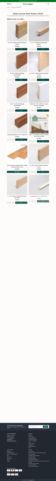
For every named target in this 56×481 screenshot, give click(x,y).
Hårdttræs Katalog (31, 456)
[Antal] (10, 49)
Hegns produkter (31, 443)
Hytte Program (31, 436)
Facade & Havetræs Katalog (33, 463)
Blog (8, 455)
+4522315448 (9, 439)
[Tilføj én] (13, 49)
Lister (29, 442)
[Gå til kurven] (48, 4)
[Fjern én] (8, 49)
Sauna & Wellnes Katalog (33, 459)
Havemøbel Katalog (32, 458)
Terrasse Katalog (31, 454)
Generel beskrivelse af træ (33, 466)
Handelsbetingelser (10, 452)
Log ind (8, 459)
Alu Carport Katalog (32, 464)
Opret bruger (9, 458)
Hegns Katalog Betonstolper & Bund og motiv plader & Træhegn (38, 462)
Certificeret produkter (32, 439)
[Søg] (46, 4)
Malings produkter (31, 446)
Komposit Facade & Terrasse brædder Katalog (37, 452)
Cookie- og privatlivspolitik (12, 454)
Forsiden (8, 7)
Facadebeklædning (32, 438)
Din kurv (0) (9, 456)
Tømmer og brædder (32, 440)
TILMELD (45, 426)
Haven (29, 447)
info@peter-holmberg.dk (11, 440)
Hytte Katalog (31, 451)
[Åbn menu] (9, 4)
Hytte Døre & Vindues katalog (34, 455)
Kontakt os (9, 451)
